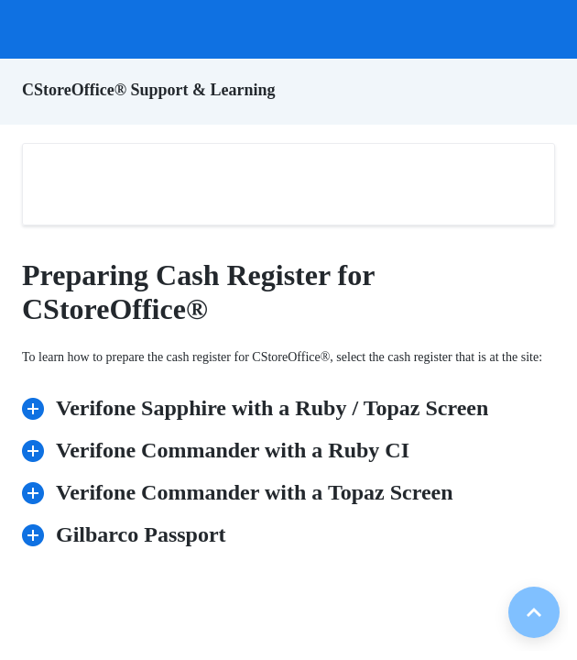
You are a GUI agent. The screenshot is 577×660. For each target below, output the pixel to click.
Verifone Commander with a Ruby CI (221, 448)
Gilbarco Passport (130, 533)
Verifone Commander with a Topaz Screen (243, 491)
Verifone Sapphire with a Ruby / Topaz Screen (261, 406)
